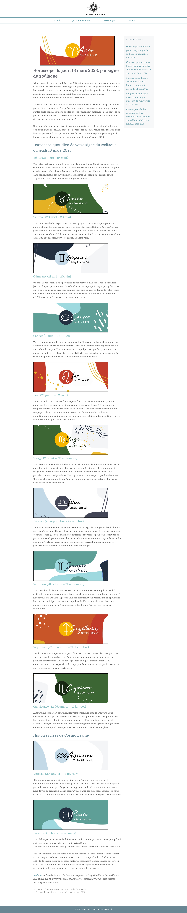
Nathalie (37, 875)
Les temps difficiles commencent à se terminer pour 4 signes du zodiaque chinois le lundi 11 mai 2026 (138, 116)
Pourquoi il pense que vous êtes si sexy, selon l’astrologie (61, 889)
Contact (131, 20)
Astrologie (109, 20)
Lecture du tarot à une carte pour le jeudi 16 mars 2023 (60, 892)
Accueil (56, 20)
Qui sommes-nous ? (82, 20)
